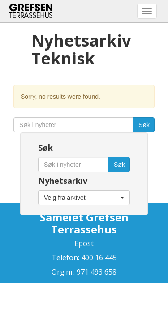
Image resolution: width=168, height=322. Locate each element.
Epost (84, 243)
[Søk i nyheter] (73, 124)
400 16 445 (98, 258)
